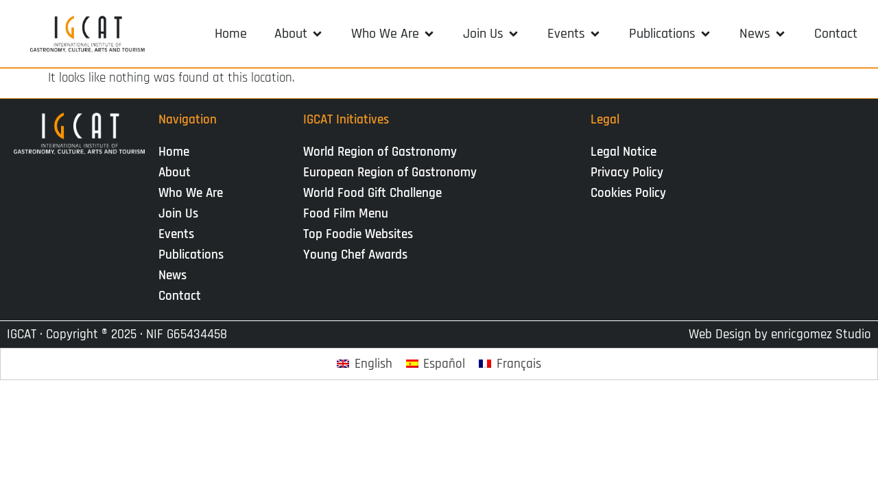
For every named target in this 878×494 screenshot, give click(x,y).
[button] (299, 33)
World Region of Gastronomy (380, 152)
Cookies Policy (628, 193)
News (175, 275)
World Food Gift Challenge (372, 193)
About (178, 172)
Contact (179, 296)
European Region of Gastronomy (390, 172)
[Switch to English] (364, 364)
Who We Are (194, 193)
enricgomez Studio (821, 334)
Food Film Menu (345, 213)
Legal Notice (623, 152)
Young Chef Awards (355, 254)
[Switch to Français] (510, 364)
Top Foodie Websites (358, 234)
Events (179, 234)
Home (173, 152)
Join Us (181, 213)
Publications (194, 254)
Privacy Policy (627, 172)
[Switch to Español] (436, 364)
